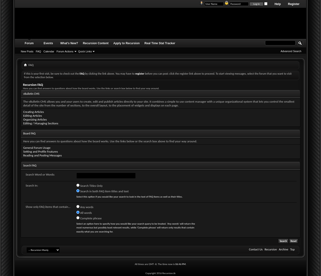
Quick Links (85, 51)
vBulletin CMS (31, 93)
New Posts (27, 51)
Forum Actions (64, 51)
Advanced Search (291, 51)
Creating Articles (33, 112)
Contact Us (256, 249)
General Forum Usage (37, 147)
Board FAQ (29, 133)
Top (292, 249)
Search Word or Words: (40, 174)
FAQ (38, 51)
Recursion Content (95, 43)
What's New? (69, 43)
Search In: (32, 185)
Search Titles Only (89, 186)
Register (293, 4)
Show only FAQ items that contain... (48, 207)
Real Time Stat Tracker (160, 43)
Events (48, 43)
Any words (84, 207)
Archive (283, 249)
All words (84, 213)
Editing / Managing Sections (40, 123)
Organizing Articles (35, 119)
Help (278, 4)
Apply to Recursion (126, 43)
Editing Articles (32, 115)
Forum (29, 43)
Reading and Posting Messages (42, 155)
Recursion (271, 249)
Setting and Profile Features (40, 151)
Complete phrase (89, 218)
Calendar (49, 51)
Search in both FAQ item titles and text (102, 191)
